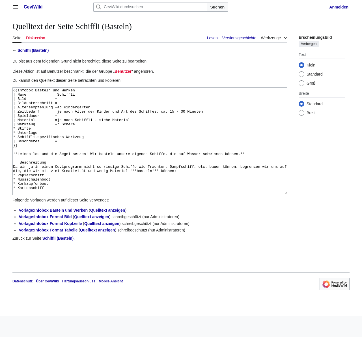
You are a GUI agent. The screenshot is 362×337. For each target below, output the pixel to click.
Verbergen (308, 44)
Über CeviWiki (47, 302)
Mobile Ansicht (111, 302)
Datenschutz (22, 302)
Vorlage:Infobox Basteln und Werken (53, 231)
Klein (311, 65)
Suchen (217, 7)
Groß (311, 83)
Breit (311, 113)
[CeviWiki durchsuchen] (150, 7)
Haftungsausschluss (78, 302)
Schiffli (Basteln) (33, 50)
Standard (315, 74)
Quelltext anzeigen (107, 231)
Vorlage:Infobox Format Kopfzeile (50, 244)
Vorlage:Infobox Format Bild (45, 238)
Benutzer (123, 71)
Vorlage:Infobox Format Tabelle (48, 251)
